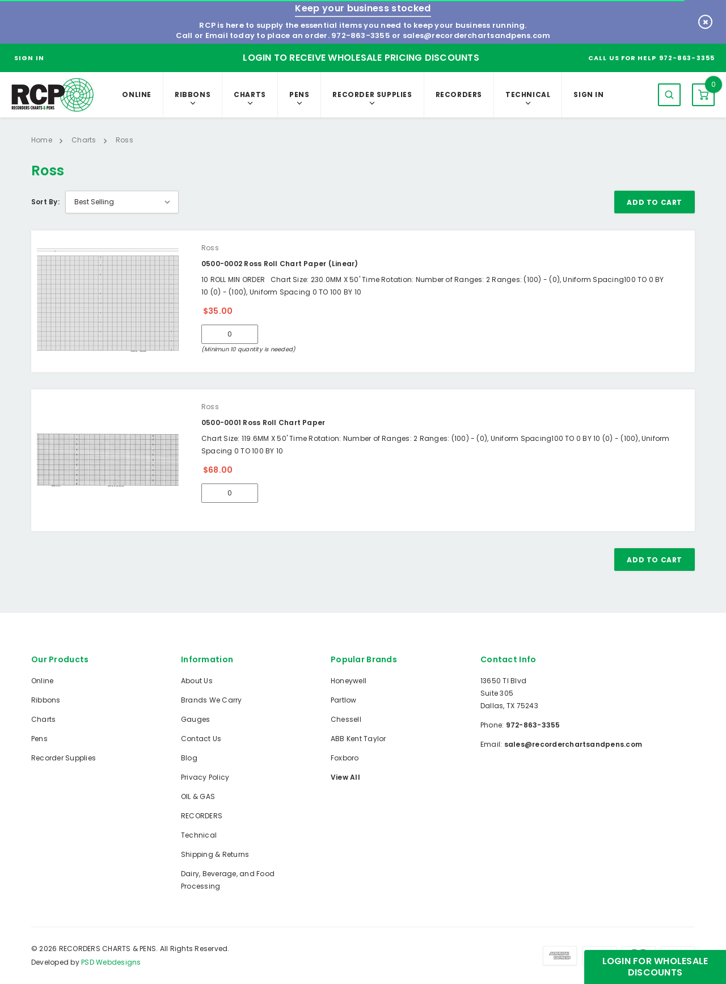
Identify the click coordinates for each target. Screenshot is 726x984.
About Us (197, 681)
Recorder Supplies (372, 94)
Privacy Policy (205, 777)
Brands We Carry (211, 700)
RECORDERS (459, 94)
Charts (250, 94)
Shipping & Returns (215, 854)
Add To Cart (654, 202)
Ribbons (192, 94)
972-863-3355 (360, 35)
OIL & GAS (198, 796)
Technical (527, 94)
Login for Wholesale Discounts (655, 966)
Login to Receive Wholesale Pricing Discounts (361, 57)
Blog (189, 758)
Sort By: (45, 202)
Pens (299, 94)
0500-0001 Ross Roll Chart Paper (263, 422)
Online (136, 94)
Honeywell (348, 681)
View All (345, 777)
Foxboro (345, 758)
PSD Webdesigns (111, 962)
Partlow (344, 700)
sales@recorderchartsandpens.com (476, 35)
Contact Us (201, 738)
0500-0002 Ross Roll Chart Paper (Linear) (279, 263)
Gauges (195, 719)
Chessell (346, 719)
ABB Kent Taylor (358, 738)
